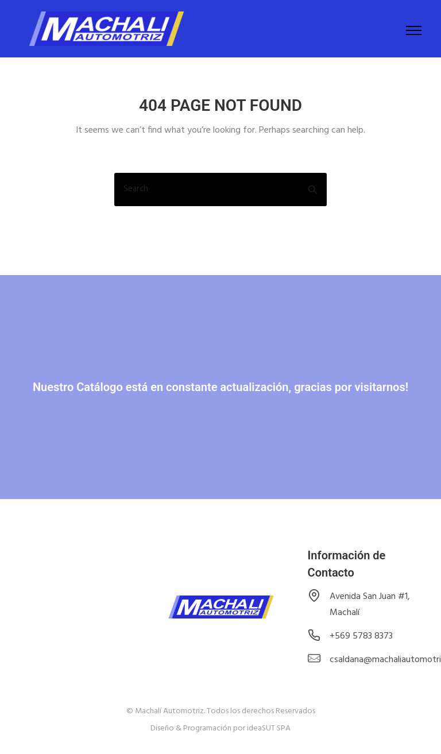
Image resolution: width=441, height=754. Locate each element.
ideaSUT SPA (269, 728)
